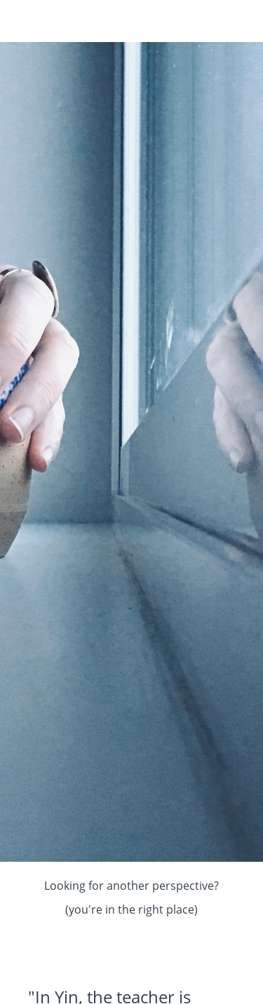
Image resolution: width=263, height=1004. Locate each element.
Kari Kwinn (66, 21)
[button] (240, 21)
